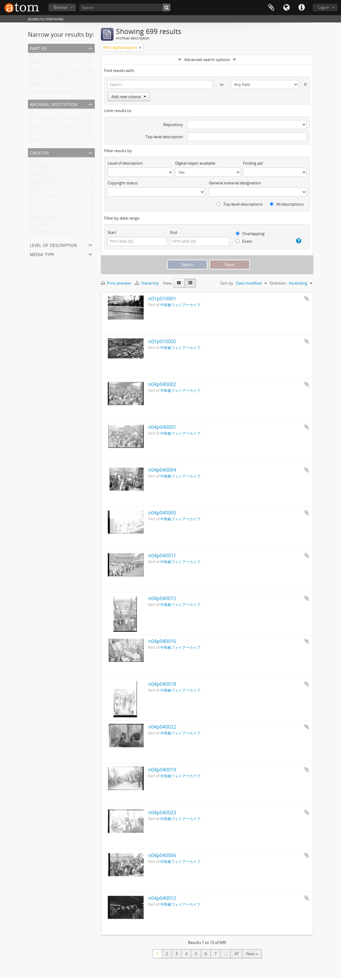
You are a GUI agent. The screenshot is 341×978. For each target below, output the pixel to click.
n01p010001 (162, 298)
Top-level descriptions (240, 204)
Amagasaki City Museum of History (60, 127)
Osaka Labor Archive (47, 141)
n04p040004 (162, 470)
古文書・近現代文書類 (49, 78)
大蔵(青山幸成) (42, 219)
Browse (60, 7)
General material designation (235, 183)
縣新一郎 (37, 212)
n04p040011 (162, 555)
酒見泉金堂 (39, 175)
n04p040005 (162, 512)
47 (236, 953)
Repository (173, 124)
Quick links (301, 7)
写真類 (35, 85)
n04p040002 (162, 384)
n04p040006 (162, 855)
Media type (42, 254)
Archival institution (53, 104)
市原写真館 (39, 168)
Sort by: (227, 283)
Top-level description (164, 136)
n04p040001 (162, 427)
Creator (39, 152)
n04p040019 (162, 769)
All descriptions (287, 204)
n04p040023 (162, 812)
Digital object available (195, 163)
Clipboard (271, 7)
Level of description (53, 245)
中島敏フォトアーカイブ (51, 64)
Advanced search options (207, 59)
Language (286, 7)
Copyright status (122, 183)
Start (111, 232)
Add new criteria (128, 96)
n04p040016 (162, 641)
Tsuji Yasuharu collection (51, 93)
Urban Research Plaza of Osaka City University (70, 134)
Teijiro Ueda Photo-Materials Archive (62, 71)
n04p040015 (162, 598)
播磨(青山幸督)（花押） (50, 183)
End (173, 232)
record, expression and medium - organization (70, 119)
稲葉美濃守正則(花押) (48, 234)
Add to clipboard (307, 299)
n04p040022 (162, 726)
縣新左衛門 (39, 226)
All (31, 56)
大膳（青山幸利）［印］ (51, 197)
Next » (252, 953)
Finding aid (253, 163)
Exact (244, 241)
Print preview (116, 283)
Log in (323, 7)
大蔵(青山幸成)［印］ (48, 190)
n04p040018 (162, 684)
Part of (38, 48)
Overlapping (250, 233)
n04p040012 (162, 898)
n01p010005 (162, 341)
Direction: (278, 283)
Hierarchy (147, 283)
